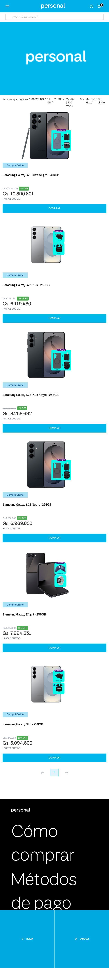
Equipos (23, 99)
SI (81, 99)
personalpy (9, 99)
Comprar (55, 208)
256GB (58, 99)
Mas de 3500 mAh (70, 102)
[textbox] (55, 17)
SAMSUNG (37, 99)
